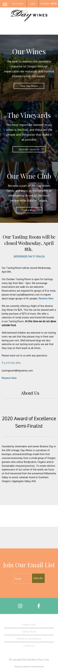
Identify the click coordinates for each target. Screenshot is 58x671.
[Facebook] (39, 605)
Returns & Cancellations (29, 638)
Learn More (29, 210)
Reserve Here (46, 298)
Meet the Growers (29, 149)
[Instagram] (20, 605)
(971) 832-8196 (13, 362)
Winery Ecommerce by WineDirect (29, 666)
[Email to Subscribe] (22, 579)
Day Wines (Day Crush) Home (29, 22)
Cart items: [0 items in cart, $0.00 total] (48, 4)
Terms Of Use (29, 631)
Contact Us (29, 645)
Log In (32, 3)
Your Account (17, 3)
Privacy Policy (29, 624)
